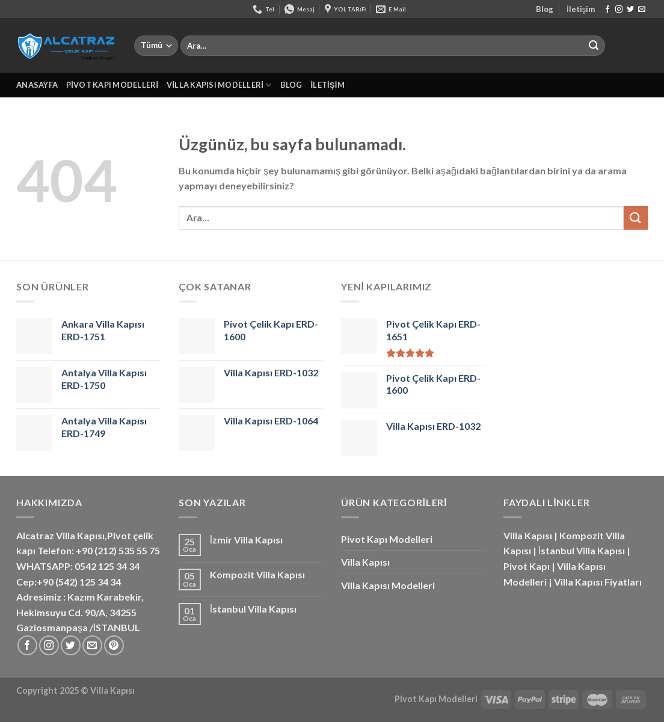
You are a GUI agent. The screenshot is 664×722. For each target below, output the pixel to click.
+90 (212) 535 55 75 (118, 550)
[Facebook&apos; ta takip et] (607, 9)
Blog (544, 9)
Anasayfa (37, 85)
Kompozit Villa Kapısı (257, 574)
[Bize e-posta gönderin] (641, 9)
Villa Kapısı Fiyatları (598, 581)
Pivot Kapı (526, 566)
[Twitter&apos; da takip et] (630, 9)
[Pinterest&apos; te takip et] (114, 645)
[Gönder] (593, 45)
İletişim (581, 9)
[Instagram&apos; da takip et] (618, 9)
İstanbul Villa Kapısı (253, 608)
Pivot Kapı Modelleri (112, 85)
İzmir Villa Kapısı (246, 539)
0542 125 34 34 (107, 566)
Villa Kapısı (365, 562)
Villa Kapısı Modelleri (219, 85)
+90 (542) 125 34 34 (79, 581)
